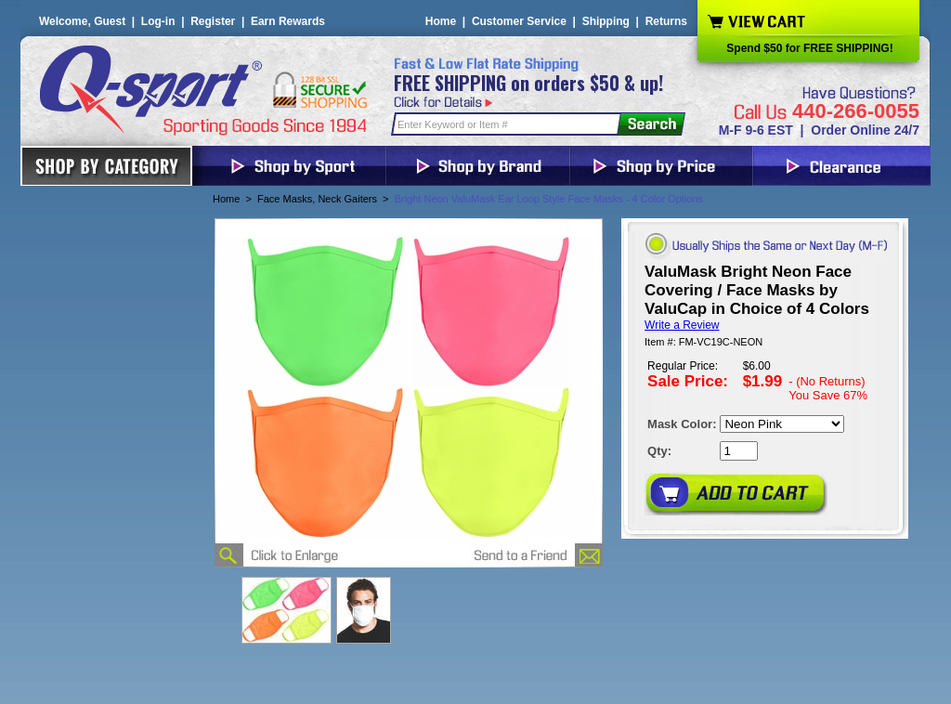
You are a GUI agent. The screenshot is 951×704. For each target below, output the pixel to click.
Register (212, 21)
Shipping (606, 21)
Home (440, 21)
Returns (666, 21)
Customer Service (519, 21)
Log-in (158, 21)
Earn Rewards (288, 21)
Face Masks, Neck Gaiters (317, 198)
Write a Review (682, 325)
